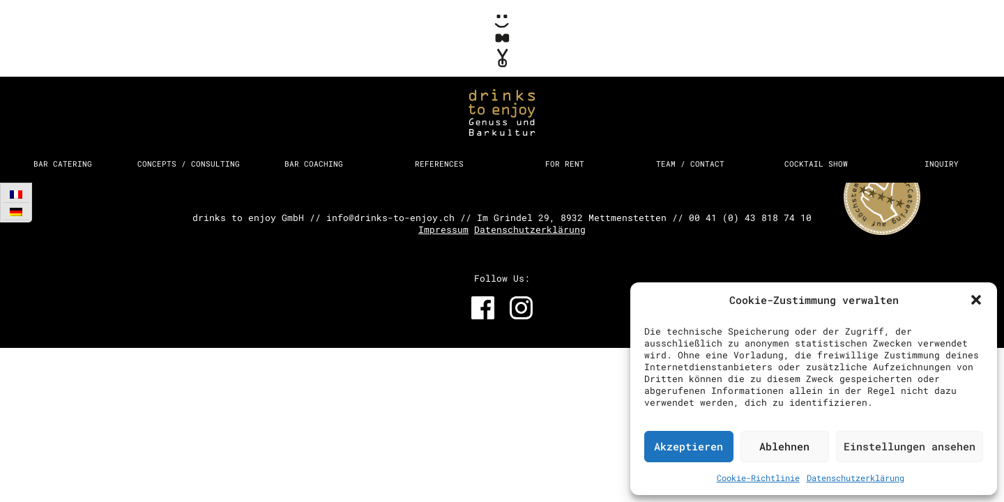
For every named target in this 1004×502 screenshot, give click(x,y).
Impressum (443, 229)
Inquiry (942, 163)
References (439, 163)
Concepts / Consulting (188, 163)
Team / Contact (690, 163)
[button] (976, 300)
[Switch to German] (16, 211)
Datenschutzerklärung (855, 477)
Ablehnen (784, 446)
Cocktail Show (816, 163)
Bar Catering (62, 163)
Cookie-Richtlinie (758, 477)
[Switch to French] (16, 194)
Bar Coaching (313, 163)
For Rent (564, 163)
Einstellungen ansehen (909, 446)
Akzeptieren (688, 446)
